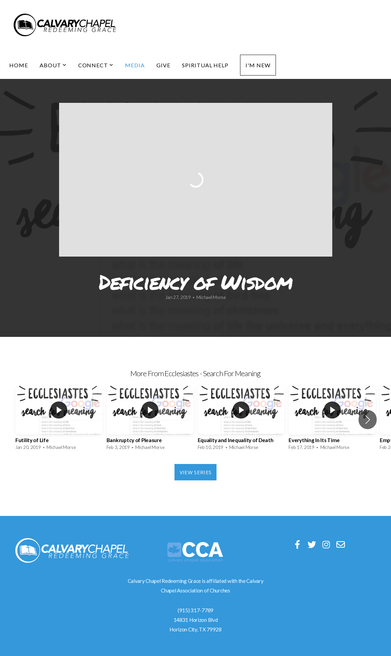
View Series (195, 472)
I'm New (258, 65)
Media (135, 65)
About (53, 65)
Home (18, 65)
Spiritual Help (205, 65)
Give (163, 65)
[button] (367, 419)
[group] (58, 420)
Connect (96, 65)
